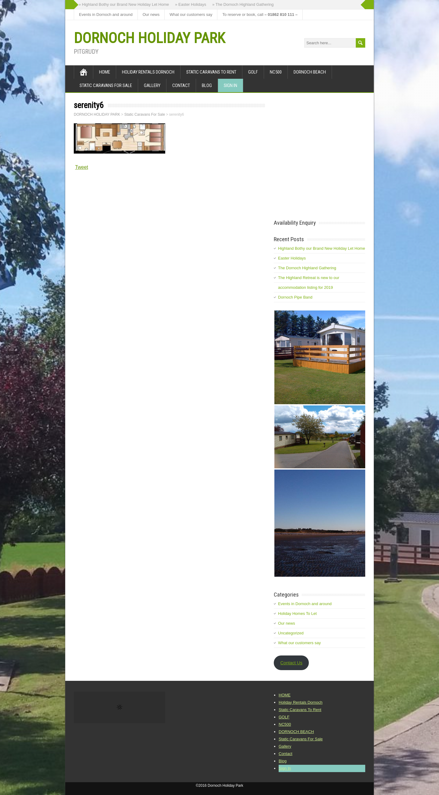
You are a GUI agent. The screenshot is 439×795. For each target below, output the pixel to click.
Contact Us (291, 662)
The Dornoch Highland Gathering (307, 268)
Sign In (230, 85)
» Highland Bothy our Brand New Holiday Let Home (124, 4)
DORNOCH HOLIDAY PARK (149, 38)
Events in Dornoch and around (106, 14)
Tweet (81, 167)
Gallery (152, 85)
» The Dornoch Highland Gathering (242, 4)
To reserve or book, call (259, 14)
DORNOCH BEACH (310, 72)
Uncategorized (291, 633)
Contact (181, 85)
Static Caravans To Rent (211, 72)
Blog (207, 85)
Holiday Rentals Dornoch (148, 72)
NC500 (276, 72)
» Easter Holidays (190, 4)
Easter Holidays (292, 258)
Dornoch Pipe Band (295, 297)
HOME (104, 72)
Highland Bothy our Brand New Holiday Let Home (321, 248)
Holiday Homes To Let (297, 613)
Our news (151, 14)
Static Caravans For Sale (106, 85)
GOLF (253, 72)
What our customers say (191, 14)
